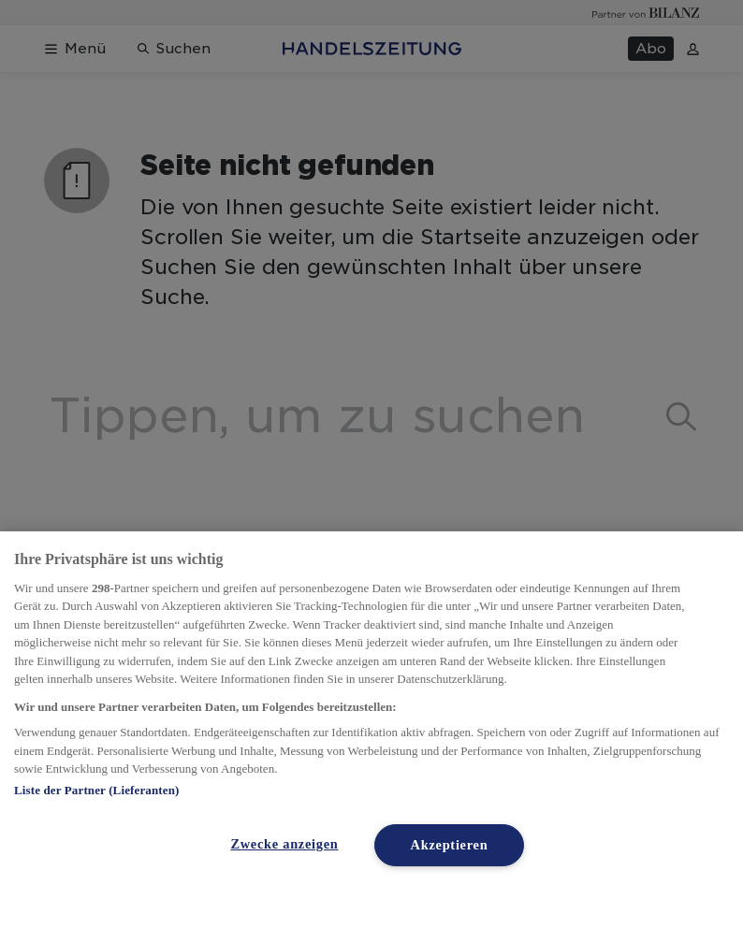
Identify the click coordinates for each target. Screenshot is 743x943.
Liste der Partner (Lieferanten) (96, 790)
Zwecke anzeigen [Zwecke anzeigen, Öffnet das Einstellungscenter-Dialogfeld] (284, 843)
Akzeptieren (449, 844)
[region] (371, 737)
